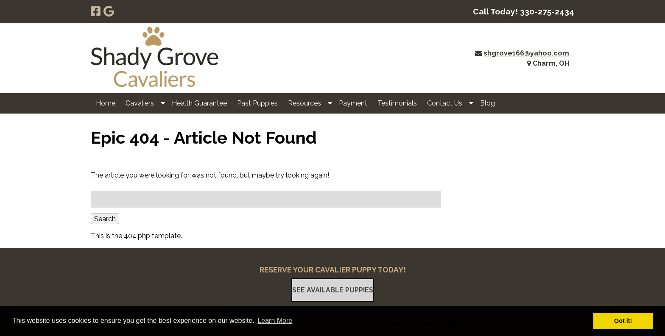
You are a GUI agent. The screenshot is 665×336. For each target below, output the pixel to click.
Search (105, 219)
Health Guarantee (199, 103)
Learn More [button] (274, 320)
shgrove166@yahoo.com (526, 53)
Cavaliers (140, 103)
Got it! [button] (623, 320)
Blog (487, 103)
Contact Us (444, 103)
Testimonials (397, 103)
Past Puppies (257, 103)
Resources (304, 103)
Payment (353, 103)
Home (105, 103)
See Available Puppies (332, 290)
